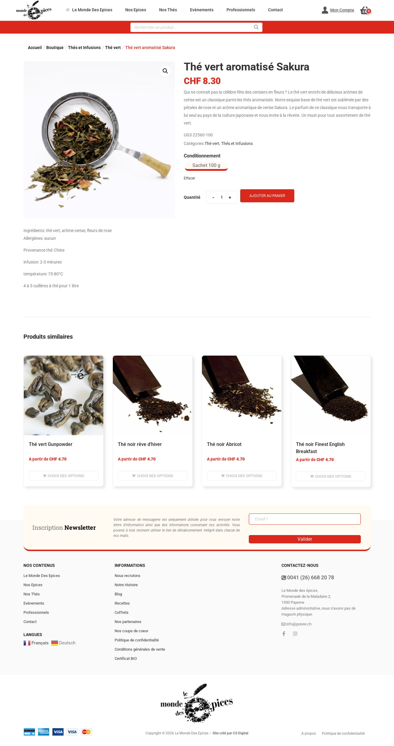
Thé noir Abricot (224, 444)
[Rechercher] (256, 26)
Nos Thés (168, 9)
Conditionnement (202, 156)
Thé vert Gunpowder (50, 444)
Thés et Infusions (84, 47)
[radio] (206, 166)
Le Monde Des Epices (89, 9)
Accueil (35, 47)
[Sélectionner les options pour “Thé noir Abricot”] (241, 475)
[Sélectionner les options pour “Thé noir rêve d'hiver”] (152, 475)
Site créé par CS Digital (230, 733)
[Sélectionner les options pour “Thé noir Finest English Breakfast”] (330, 476)
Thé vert (113, 47)
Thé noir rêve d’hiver (140, 444)
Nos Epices (135, 9)
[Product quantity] (221, 197)
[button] (368, 10)
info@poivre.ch (296, 624)
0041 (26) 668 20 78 (307, 577)
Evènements (201, 9)
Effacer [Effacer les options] (189, 178)
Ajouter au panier (267, 195)
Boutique (55, 47)
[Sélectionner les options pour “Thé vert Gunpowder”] (63, 475)
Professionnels (241, 9)
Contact (275, 9)
